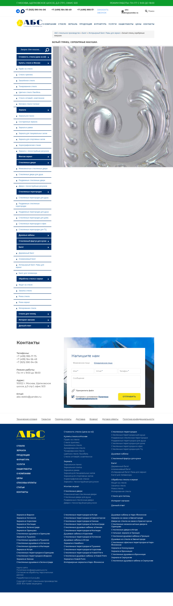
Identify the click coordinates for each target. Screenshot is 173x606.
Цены (138, 24)
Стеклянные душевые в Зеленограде (35, 562)
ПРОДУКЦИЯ (85, 24)
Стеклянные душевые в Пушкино (33, 540)
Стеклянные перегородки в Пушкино (82, 546)
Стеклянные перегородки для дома (32, 218)
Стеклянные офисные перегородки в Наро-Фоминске (132, 543)
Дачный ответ (34, 326)
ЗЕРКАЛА (72, 24)
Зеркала (34, 110)
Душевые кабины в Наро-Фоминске (129, 515)
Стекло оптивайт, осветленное (30, 98)
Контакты (148, 24)
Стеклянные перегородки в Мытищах (82, 530)
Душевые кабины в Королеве (78, 533)
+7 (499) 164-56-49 (61, 9)
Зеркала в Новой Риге (74, 559)
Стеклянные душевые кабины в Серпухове (132, 561)
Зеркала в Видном (25, 515)
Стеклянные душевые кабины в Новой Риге (85, 556)
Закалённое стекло (25, 81)
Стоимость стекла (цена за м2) (34, 57)
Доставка (80, 419)
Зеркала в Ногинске (26, 518)
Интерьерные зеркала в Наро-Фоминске (84, 562)
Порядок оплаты (63, 419)
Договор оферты (110, 419)
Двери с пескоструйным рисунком (31, 186)
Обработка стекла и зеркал (34, 279)
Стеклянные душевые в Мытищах (33, 546)
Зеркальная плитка (73, 467)
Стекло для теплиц (34, 314)
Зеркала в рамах (24, 127)
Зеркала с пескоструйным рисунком (32, 151)
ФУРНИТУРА (100, 24)
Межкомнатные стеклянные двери (32, 169)
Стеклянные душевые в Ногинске (33, 543)
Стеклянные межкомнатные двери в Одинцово (129, 525)
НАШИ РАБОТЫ (126, 24)
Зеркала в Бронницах (121, 551)
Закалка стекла (24, 291)
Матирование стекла (26, 308)
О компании (49, 24)
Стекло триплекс (24, 75)
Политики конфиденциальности (92, 398)
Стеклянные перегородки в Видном (34, 556)
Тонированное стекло (26, 86)
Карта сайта (22, 567)
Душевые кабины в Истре (76, 540)
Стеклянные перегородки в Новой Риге (83, 553)
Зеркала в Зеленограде (28, 527)
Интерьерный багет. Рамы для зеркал (30, 266)
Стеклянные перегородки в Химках (81, 521)
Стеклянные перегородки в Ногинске (82, 537)
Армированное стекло (74, 448)
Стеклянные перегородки (34, 192)
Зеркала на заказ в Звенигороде (127, 518)
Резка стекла (23, 296)
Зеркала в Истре (25, 549)
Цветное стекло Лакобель (28, 92)
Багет (34, 247)
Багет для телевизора (26, 273)
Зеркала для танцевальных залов (31, 133)
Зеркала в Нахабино (73, 543)
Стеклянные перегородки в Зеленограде (84, 524)
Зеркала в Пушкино (26, 537)
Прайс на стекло (24, 69)
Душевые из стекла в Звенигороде (128, 539)
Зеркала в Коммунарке (122, 548)
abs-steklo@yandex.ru (29, 396)
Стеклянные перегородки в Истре (80, 515)
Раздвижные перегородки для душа (32, 212)
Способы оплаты (26, 482)
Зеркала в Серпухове (121, 557)
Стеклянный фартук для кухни (34, 241)
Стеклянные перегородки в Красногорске (84, 518)
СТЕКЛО (62, 24)
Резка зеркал (23, 302)
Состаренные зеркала (26, 122)
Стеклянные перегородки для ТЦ (31, 230)
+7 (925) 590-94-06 (35, 9)
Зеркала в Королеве (26, 521)
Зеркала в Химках (25, 559)
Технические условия (27, 419)
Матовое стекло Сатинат (28, 104)
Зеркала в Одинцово (27, 530)
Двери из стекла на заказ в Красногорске (131, 521)
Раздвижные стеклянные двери (30, 180)
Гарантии (46, 419)
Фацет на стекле (24, 285)
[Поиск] (47, 50)
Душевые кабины (34, 235)
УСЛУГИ (113, 24)
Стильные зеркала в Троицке (125, 533)
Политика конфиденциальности (138, 419)
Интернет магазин (34, 320)
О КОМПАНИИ (24, 473)
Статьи (21, 487)
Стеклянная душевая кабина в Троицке (130, 536)
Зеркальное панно (25, 116)
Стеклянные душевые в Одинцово (33, 533)
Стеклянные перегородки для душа (32, 198)
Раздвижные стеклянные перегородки (28, 205)
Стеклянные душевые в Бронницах (128, 554)
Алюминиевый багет (26, 259)
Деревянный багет (25, 253)
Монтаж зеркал (34, 156)
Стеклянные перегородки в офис (31, 224)
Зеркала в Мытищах (26, 524)
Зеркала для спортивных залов (30, 139)
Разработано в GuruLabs (28, 578)
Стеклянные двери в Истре (124, 530)
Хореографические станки (28, 145)
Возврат (94, 419)
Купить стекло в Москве (34, 63)
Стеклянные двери (34, 162)
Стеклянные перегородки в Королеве (82, 549)
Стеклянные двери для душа (29, 174)
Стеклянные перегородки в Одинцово (35, 553)
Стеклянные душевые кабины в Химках (83, 527)
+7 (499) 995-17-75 (26, 356)
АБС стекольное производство (67, 33)
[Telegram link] (18, 11)
